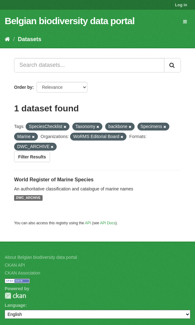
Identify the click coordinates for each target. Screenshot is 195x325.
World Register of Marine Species (54, 179)
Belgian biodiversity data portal (70, 21)
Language (15, 305)
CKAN (15, 295)
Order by (23, 87)
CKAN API (15, 265)
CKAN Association (22, 272)
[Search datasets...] (89, 65)
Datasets (29, 39)
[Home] (7, 39)
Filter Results (32, 156)
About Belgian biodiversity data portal (41, 257)
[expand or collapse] (185, 21)
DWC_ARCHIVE (28, 198)
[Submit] (172, 65)
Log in (181, 5)
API (88, 223)
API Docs (108, 223)
